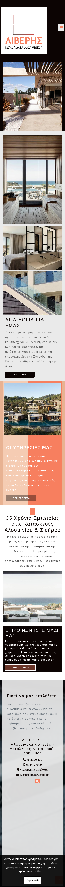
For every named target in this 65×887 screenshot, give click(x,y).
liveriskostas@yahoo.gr (34, 774)
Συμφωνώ (32, 880)
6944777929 (34, 764)
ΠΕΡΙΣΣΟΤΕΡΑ (19, 374)
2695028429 (34, 759)
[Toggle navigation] (61, 27)
